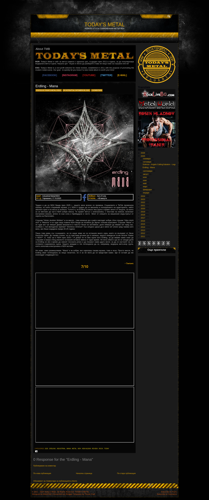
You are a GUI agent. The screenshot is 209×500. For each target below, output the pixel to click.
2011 (143, 236)
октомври (147, 162)
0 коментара (97, 90)
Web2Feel (47, 494)
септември (147, 171)
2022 (143, 202)
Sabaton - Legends (171, 164)
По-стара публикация (126, 473)
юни (145, 180)
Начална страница (84, 473)
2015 (143, 224)
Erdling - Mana (46, 86)
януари (146, 193)
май (144, 183)
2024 (143, 196)
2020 (143, 208)
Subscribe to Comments (167, 494)
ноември (147, 159)
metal (74, 448)
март (145, 186)
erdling (52, 448)
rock (101, 448)
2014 (143, 227)
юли (145, 177)
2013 (143, 230)
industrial (61, 448)
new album (86, 448)
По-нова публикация (42, 473)
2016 (143, 221)
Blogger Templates (74, 494)
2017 (143, 218)
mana (69, 448)
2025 (46, 448)
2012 (143, 233)
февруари (147, 189)
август (146, 174)
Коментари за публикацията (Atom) (61, 481)
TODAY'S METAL (104, 24)
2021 (143, 205)
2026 (143, 153)
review (95, 448)
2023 (143, 199)
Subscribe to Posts (169, 492)
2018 (143, 215)
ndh (79, 448)
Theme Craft (90, 494)
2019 (143, 212)
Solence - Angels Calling (153, 164)
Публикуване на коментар (44, 466)
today (106, 448)
